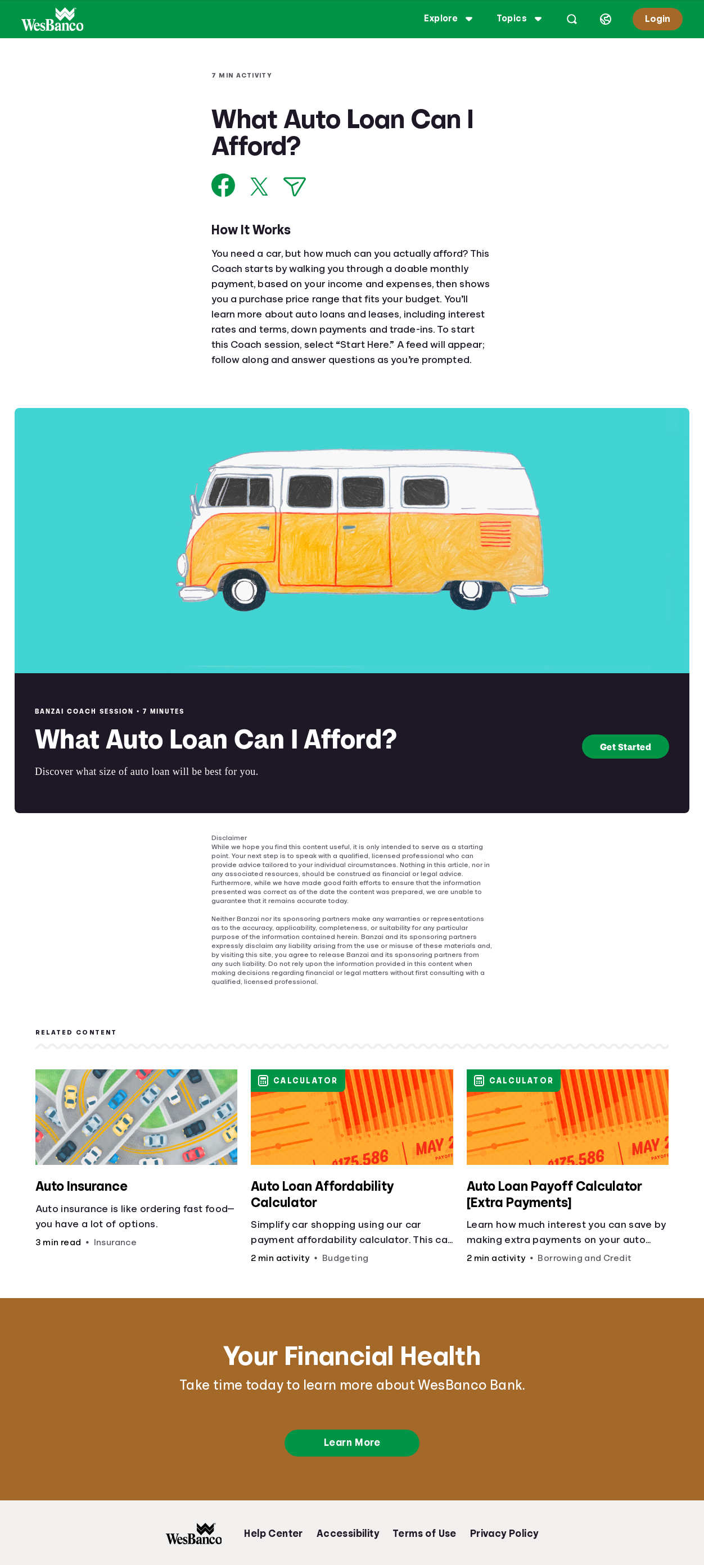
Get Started (626, 746)
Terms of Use (424, 1533)
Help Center (273, 1533)
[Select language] (602, 19)
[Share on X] (259, 186)
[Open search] (568, 19)
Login (654, 19)
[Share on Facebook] (223, 185)
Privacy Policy (504, 1533)
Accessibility (348, 1533)
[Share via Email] (294, 187)
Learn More (352, 1442)
